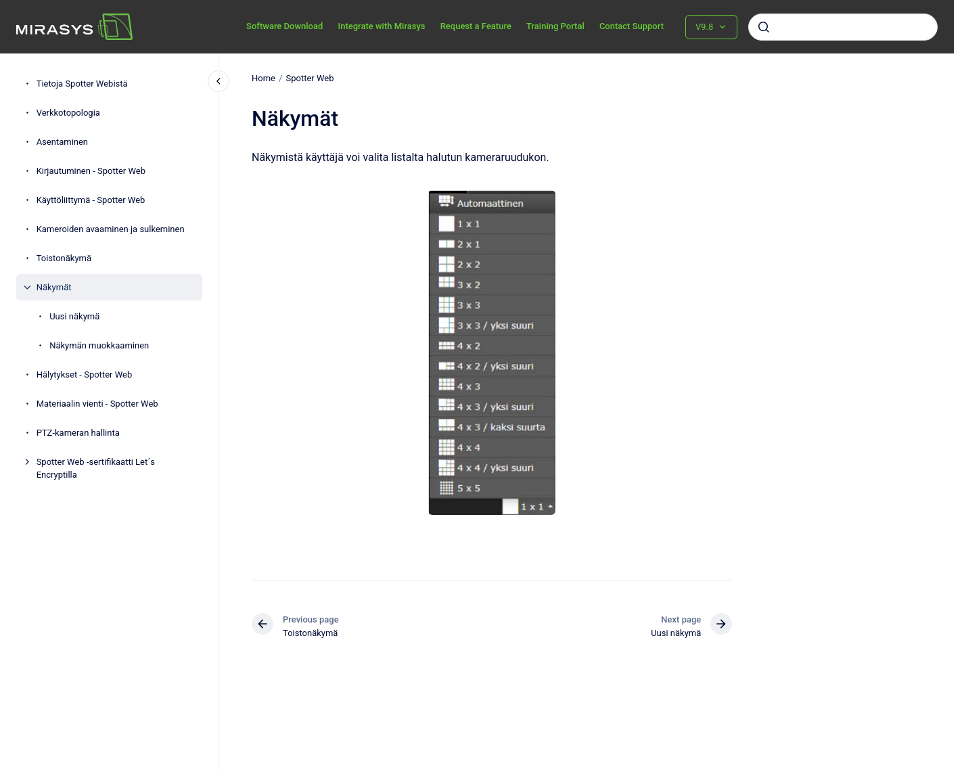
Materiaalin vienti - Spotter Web (97, 404)
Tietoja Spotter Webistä (82, 83)
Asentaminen (62, 142)
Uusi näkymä (74, 316)
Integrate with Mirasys (381, 26)
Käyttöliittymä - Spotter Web (91, 200)
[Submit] (764, 27)
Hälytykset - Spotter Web (85, 374)
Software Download (284, 26)
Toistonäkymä (64, 258)
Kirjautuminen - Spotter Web (91, 171)
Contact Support (631, 26)
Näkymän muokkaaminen (99, 345)
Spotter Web (309, 78)
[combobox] (843, 27)
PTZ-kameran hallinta (78, 433)
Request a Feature (475, 26)
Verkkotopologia (68, 113)
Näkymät (54, 287)
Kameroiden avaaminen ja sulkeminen (111, 229)
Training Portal (555, 26)
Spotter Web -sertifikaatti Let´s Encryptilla (96, 468)
